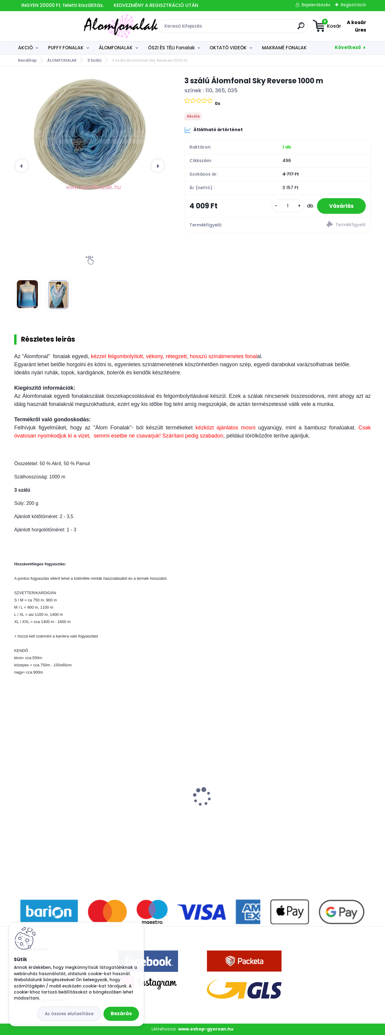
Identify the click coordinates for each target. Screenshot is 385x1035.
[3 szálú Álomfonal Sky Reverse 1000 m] (89, 134)
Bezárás (121, 1013)
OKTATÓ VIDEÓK (228, 48)
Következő (348, 47)
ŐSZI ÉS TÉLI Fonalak (171, 48)
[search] (260, 28)
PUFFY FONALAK (66, 48)
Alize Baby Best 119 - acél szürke (55, 805)
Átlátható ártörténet (213, 130)
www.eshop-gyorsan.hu (205, 1029)
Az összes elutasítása (69, 1014)
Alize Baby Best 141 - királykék (323, 805)
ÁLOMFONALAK (116, 48)
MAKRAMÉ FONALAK (284, 48)
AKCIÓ (25, 48)
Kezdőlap (27, 60)
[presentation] (21, 165)
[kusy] (287, 206)
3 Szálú (94, 60)
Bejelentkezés (316, 5)
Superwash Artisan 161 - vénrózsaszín (226, 808)
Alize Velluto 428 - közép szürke (145, 805)
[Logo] (51, 26)
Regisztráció (353, 5)
